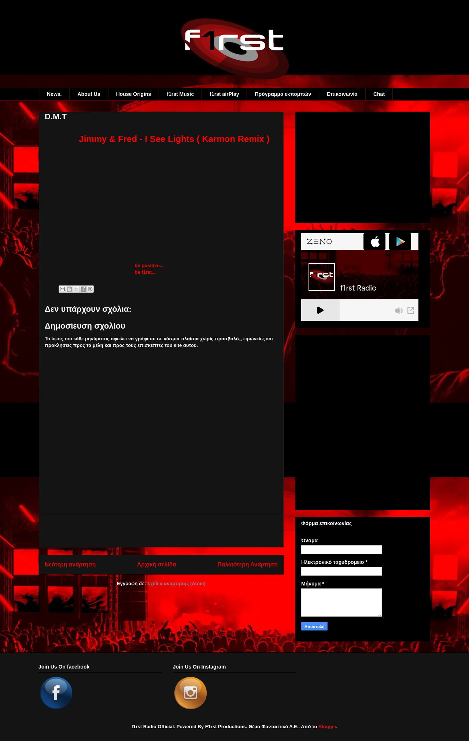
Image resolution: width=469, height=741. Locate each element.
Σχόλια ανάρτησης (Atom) (176, 583)
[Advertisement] (161, 531)
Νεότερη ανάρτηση (70, 564)
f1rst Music (180, 94)
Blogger (327, 726)
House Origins (133, 94)
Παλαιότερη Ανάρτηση (248, 564)
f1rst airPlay (224, 94)
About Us (88, 94)
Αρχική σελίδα (156, 564)
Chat (379, 94)
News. (54, 94)
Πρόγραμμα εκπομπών (283, 94)
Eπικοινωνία (342, 94)
